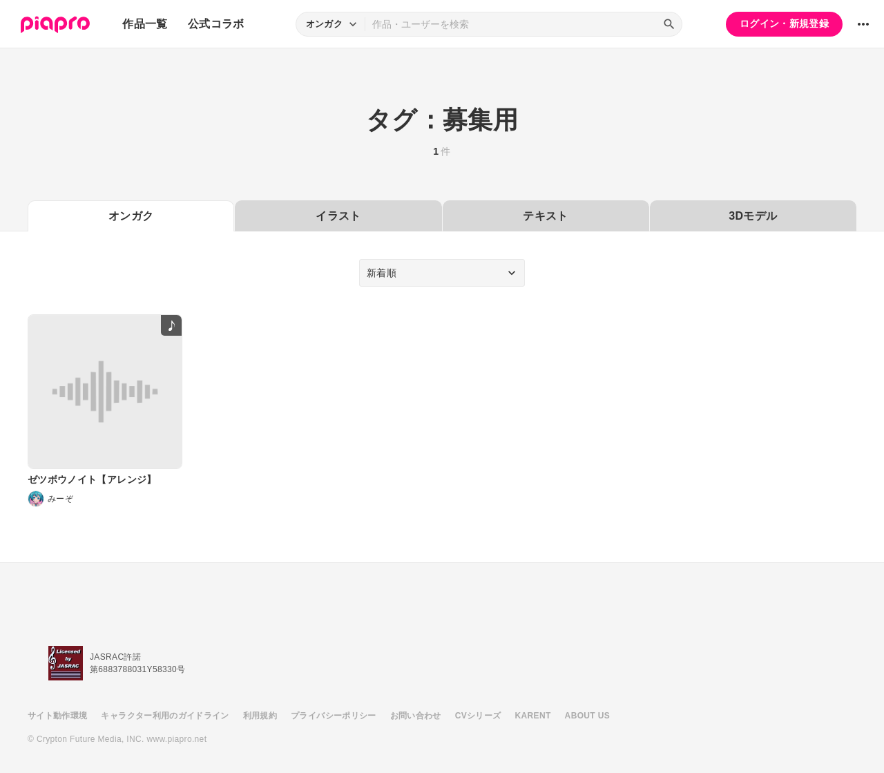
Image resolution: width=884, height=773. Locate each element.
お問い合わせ (415, 715)
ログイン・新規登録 (784, 23)
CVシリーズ (478, 715)
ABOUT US (587, 715)
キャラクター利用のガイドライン (165, 715)
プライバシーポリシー (333, 715)
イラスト (338, 216)
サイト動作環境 (57, 715)
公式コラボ (216, 24)
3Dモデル (753, 216)
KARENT (533, 715)
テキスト (545, 216)
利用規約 (260, 715)
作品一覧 (144, 24)
